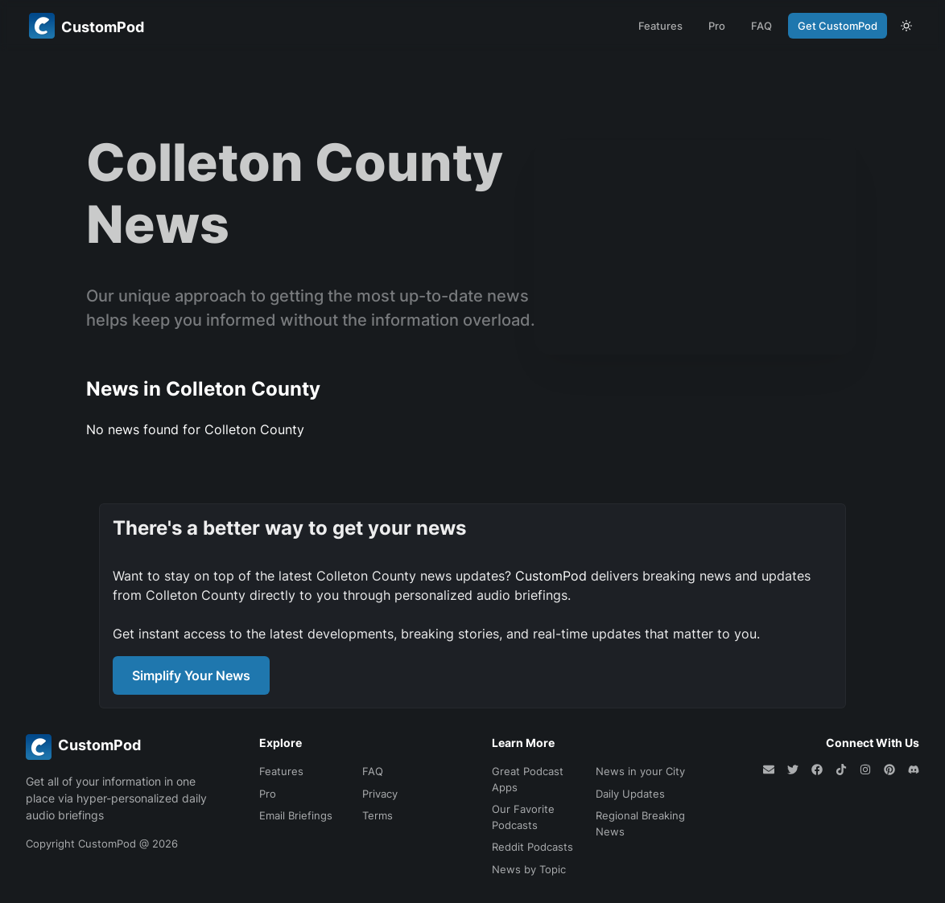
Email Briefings (295, 815)
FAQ (761, 25)
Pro (716, 25)
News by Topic (529, 869)
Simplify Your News (191, 675)
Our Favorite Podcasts (523, 816)
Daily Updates (630, 793)
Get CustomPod (837, 25)
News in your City (640, 771)
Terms (377, 815)
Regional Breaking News (640, 823)
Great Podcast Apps (527, 779)
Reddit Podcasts (532, 846)
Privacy (380, 793)
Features (660, 25)
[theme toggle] (906, 26)
